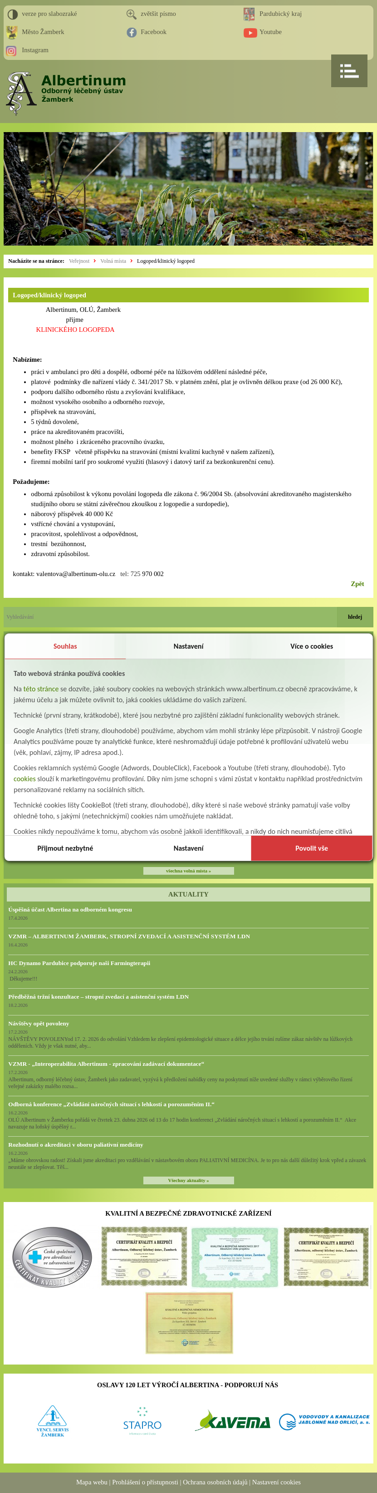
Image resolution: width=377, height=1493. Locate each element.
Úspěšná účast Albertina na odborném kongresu (70, 909)
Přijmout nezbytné (65, 848)
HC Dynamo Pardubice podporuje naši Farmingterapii (79, 963)
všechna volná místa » (188, 870)
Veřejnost (79, 261)
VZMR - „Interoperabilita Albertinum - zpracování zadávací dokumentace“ (106, 1063)
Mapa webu (92, 1482)
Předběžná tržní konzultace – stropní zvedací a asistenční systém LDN (98, 996)
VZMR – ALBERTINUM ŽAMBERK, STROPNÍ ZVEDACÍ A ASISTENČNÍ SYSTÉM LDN (129, 936)
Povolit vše (311, 848)
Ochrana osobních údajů (215, 1482)
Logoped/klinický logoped (166, 261)
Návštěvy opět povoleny (38, 1023)
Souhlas (65, 646)
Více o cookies (311, 646)
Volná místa (113, 261)
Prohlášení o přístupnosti (145, 1482)
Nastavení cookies (276, 1482)
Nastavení (189, 646)
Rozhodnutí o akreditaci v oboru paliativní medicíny (75, 1144)
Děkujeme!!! (22, 979)
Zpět (357, 583)
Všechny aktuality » (188, 1180)
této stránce (41, 689)
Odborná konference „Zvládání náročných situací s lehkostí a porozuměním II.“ (111, 1104)
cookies (25, 778)
